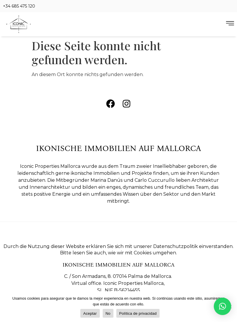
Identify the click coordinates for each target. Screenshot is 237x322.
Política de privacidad (138, 313)
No (108, 313)
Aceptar (90, 313)
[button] (222, 306)
